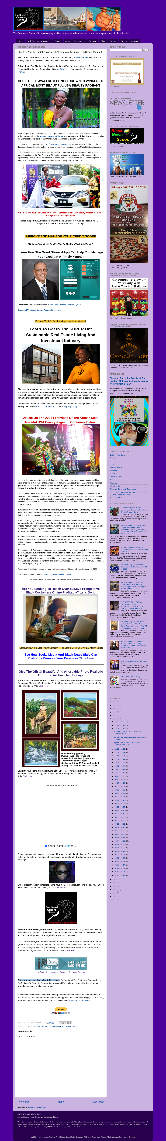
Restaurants (79, 41)
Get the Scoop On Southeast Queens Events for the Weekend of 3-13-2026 (134, 549)
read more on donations (80, 1000)
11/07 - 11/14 (120, 759)
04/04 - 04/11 (120, 841)
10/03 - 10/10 (120, 773)
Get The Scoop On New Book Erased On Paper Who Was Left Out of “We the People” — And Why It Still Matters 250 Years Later (134, 625)
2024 (115, 709)
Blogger (132, 1137)
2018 (115, 886)
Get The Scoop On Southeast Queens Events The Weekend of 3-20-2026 (134, 567)
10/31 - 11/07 (120, 763)
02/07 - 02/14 (120, 865)
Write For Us (115, 486)
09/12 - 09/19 (120, 783)
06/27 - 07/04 (120, 803)
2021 (115, 719)
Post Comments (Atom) (37, 1107)
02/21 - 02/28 (120, 858)
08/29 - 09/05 (120, 787)
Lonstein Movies (59, 887)
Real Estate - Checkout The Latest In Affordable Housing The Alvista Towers (128, 493)
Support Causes (116, 497)
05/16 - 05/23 (120, 824)
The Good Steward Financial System (65, 305)
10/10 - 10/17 (120, 769)
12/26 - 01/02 (120, 722)
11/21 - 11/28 (120, 752)
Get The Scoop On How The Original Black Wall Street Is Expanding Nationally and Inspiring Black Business (133, 585)
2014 (115, 900)
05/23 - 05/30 (120, 821)
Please (81, 57)
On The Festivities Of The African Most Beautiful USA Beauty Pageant (51, 1026)
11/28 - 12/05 (120, 749)
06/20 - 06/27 (120, 807)
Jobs (67, 41)
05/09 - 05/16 (120, 827)
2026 (115, 702)
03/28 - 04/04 (120, 844)
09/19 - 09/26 (120, 780)
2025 (115, 705)
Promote (92, 41)
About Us (113, 483)
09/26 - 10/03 (120, 776)
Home (20, 41)
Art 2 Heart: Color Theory (130, 677)
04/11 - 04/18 (120, 838)
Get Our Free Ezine (117, 455)
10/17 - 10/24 (120, 766)
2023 (115, 712)
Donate (113, 41)
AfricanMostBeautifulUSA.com (59, 574)
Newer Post (24, 1101)
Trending (113, 470)
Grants (124, 41)
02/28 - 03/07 (120, 855)
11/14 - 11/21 (120, 756)
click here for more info (45, 406)
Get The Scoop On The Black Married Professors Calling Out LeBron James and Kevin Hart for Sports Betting (133, 645)
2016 (115, 893)
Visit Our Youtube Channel (39, 41)
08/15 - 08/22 (120, 793)
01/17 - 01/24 (120, 872)
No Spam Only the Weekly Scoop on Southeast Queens (61, 972)
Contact (134, 41)
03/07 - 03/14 (120, 851)
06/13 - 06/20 (120, 810)
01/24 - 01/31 (120, 868)
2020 (115, 879)
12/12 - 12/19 (120, 725)
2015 (115, 896)
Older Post (98, 1101)
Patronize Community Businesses (123, 489)
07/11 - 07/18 (120, 800)
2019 (115, 883)
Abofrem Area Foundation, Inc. (59, 144)
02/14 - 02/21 (120, 862)
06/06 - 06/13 (120, 814)
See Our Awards (116, 467)
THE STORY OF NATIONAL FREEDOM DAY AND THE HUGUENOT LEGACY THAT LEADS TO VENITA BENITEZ (132, 605)
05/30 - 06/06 (120, 817)
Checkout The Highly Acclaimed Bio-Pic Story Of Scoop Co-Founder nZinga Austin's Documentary (129, 381)
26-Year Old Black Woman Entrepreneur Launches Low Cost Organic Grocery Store (133, 510)
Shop (103, 41)
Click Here (64, 69)
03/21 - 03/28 (120, 848)
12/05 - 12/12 (120, 729)
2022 (115, 715)
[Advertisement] (61, 815)
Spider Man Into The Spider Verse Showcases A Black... (127, 744)
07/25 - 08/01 (120, 797)
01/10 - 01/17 (120, 875)
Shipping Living (70, 406)
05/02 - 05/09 (120, 831)
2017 (115, 890)
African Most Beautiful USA (50, 136)
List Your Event (116, 477)
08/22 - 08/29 (120, 790)
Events (58, 41)
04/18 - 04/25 (120, 834)
